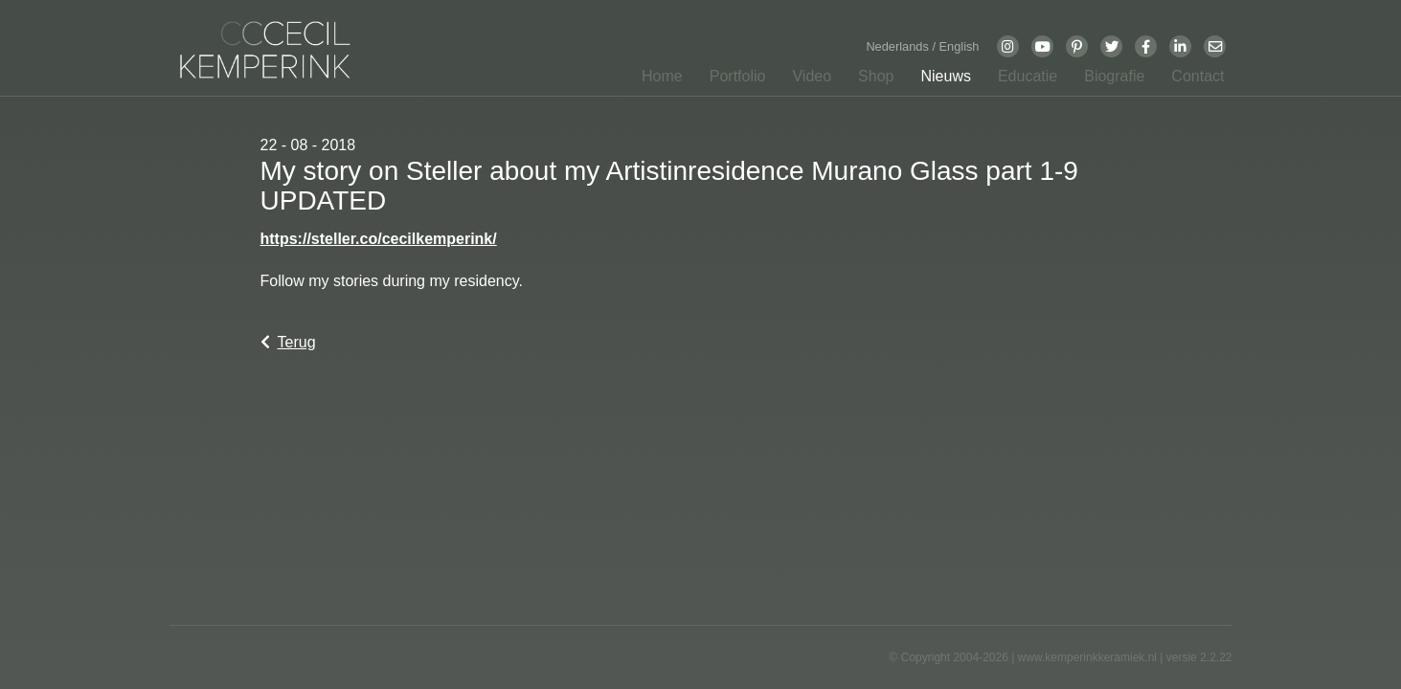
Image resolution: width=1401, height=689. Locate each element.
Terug (288, 342)
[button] (732, 80)
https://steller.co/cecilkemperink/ (378, 239)
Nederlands (899, 46)
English (959, 46)
